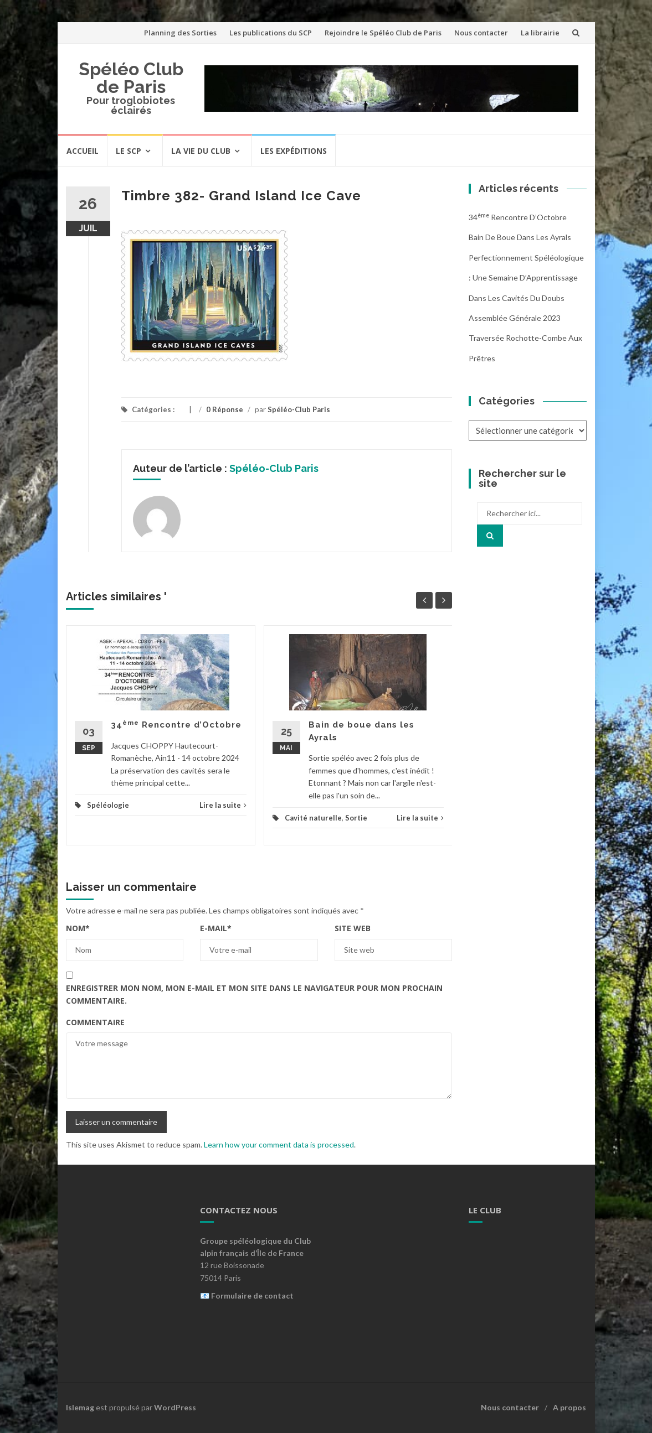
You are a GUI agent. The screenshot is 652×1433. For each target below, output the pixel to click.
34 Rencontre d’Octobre (176, 725)
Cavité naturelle (313, 817)
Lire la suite (223, 805)
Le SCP (128, 151)
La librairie (540, 33)
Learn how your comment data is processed (279, 1144)
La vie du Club (200, 151)
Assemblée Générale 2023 (515, 318)
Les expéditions (293, 151)
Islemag (80, 1407)
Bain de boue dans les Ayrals (520, 237)
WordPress (175, 1407)
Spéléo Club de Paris (131, 78)
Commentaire (95, 1022)
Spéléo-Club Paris (299, 409)
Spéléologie (108, 805)
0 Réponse (224, 409)
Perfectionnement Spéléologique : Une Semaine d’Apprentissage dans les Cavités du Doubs (526, 278)
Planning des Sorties (180, 33)
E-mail (216, 928)
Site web (353, 928)
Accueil (82, 151)
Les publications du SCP (270, 33)
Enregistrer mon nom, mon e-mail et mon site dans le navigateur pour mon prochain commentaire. (254, 994)
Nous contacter (481, 33)
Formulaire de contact (252, 1295)
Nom (78, 928)
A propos (569, 1407)
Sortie (356, 817)
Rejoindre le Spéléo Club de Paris (383, 33)
